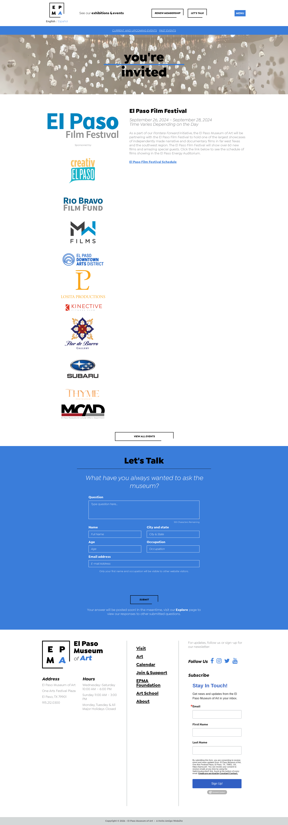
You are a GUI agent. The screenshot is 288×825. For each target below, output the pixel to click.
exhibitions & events (107, 13)
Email (196, 706)
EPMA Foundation (148, 683)
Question (96, 497)
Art (139, 656)
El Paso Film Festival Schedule (153, 162)
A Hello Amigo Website (169, 820)
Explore (182, 610)
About (143, 701)
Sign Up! (217, 783)
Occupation (156, 542)
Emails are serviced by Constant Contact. (218, 773)
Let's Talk (197, 13)
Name (93, 527)
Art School (147, 693)
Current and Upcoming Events (134, 30)
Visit (141, 648)
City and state (158, 527)
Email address (100, 557)
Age (92, 542)
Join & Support (151, 672)
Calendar (145, 664)
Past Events (167, 30)
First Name (200, 724)
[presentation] (114, 585)
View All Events (144, 436)
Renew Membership (167, 13)
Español (63, 21)
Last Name (199, 742)
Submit (144, 599)
